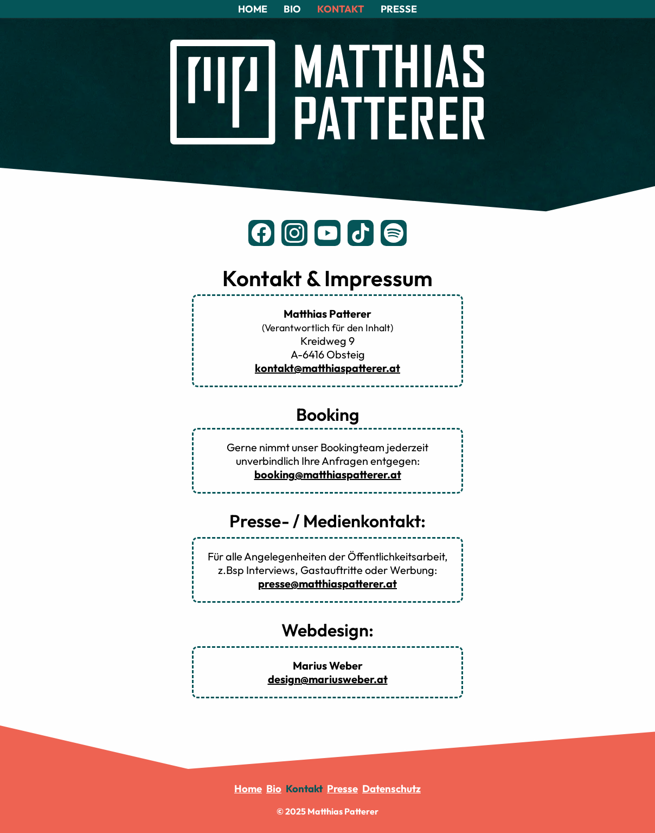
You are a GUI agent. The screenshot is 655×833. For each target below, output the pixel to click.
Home (248, 788)
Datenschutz (391, 788)
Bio (273, 788)
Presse (342, 788)
